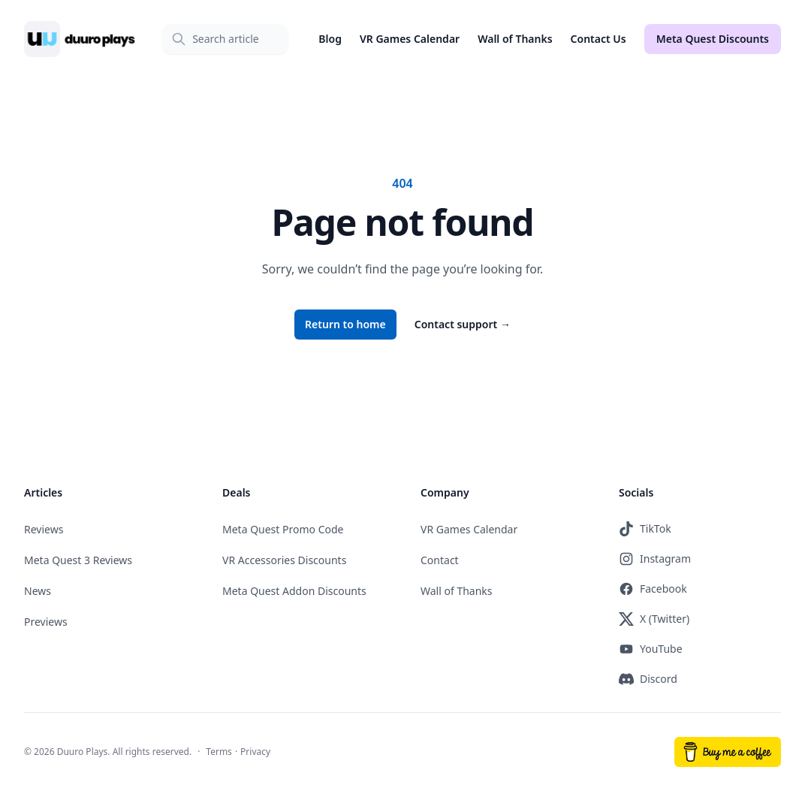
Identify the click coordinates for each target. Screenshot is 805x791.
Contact (440, 560)
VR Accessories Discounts (284, 560)
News (37, 591)
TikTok (645, 528)
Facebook (653, 588)
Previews (46, 621)
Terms (219, 751)
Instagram (655, 558)
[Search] (225, 39)
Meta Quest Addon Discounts (294, 591)
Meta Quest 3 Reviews (78, 560)
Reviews (43, 529)
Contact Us (598, 39)
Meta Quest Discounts (712, 39)
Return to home (345, 324)
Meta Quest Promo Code (283, 529)
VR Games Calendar (410, 39)
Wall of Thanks (515, 39)
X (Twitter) (654, 618)
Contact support (463, 324)
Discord (648, 679)
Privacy (255, 751)
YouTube (651, 649)
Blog (330, 39)
